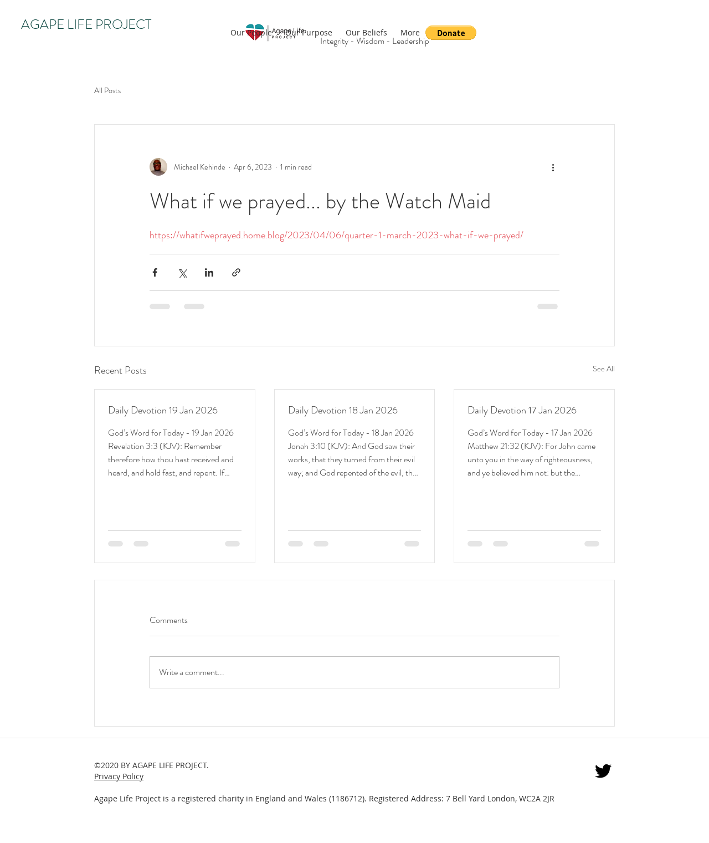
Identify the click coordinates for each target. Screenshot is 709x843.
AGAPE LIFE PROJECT (86, 24)
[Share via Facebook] (155, 272)
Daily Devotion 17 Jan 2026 (522, 410)
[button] (450, 32)
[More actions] (552, 166)
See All (604, 368)
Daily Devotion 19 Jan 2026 (163, 410)
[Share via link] (236, 272)
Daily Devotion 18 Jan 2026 (343, 410)
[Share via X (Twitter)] (182, 272)
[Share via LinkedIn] (209, 272)
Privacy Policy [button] (118, 776)
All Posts (107, 90)
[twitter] (603, 771)
